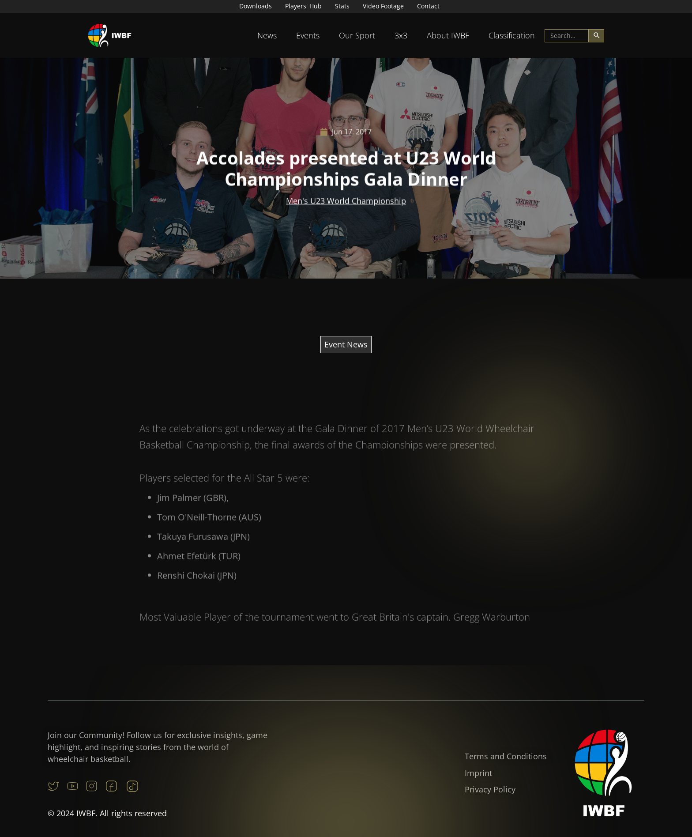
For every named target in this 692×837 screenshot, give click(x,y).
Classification (512, 35)
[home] (110, 35)
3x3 (401, 35)
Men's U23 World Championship (346, 201)
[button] (267, 35)
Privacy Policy (490, 789)
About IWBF (448, 35)
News (267, 35)
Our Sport (357, 35)
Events (308, 35)
